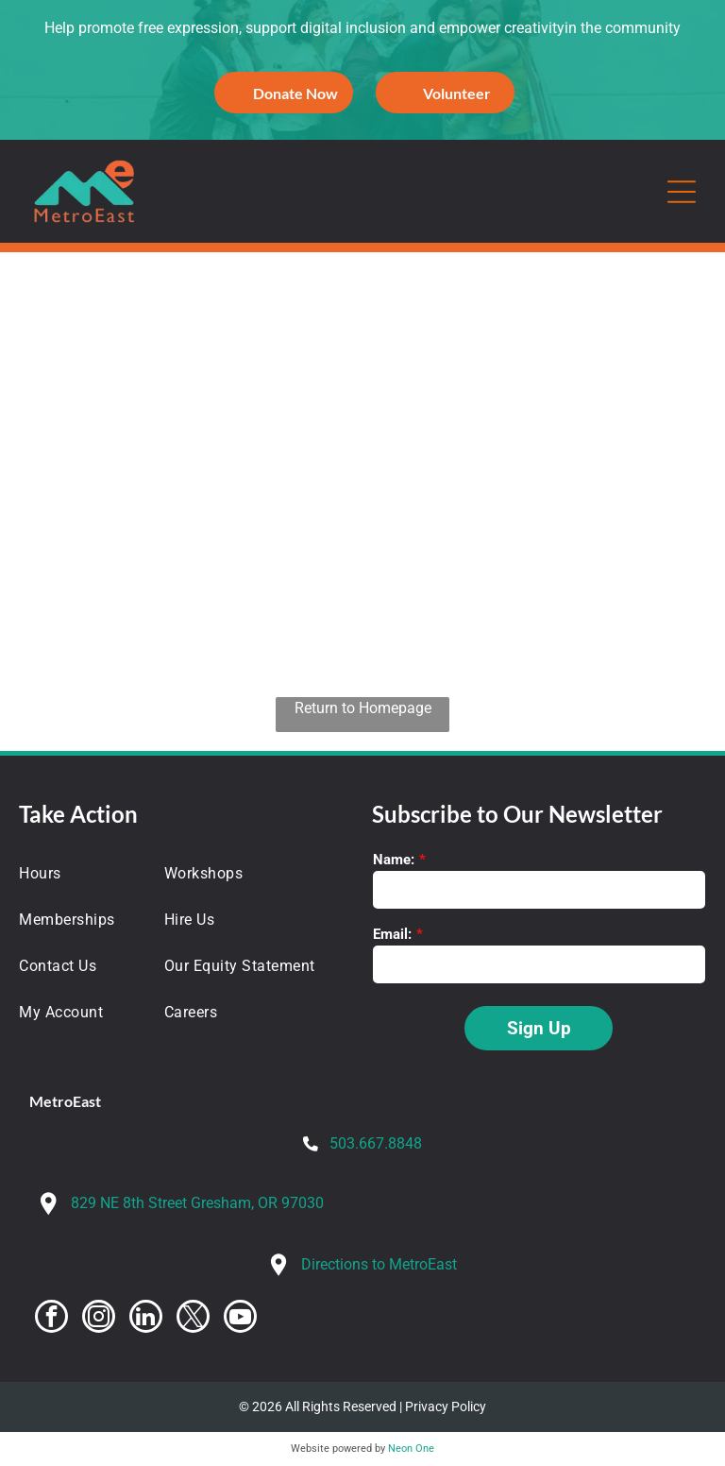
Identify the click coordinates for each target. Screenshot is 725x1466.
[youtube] (240, 1319)
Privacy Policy (445, 1406)
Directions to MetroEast (379, 1264)
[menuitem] (80, 873)
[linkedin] (145, 1319)
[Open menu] (681, 192)
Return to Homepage (363, 708)
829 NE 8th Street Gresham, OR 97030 (197, 1203)
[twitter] (193, 1319)
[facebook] (51, 1319)
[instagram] (98, 1319)
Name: (393, 859)
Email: (392, 934)
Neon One (411, 1448)
